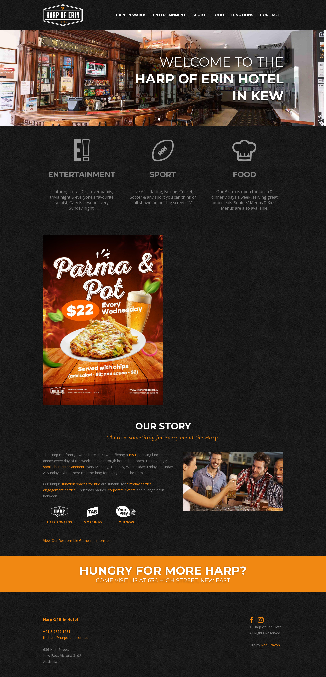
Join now (126, 515)
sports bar (51, 466)
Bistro (134, 454)
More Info (93, 515)
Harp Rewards (131, 15)
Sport (199, 15)
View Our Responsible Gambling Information (79, 540)
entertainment (72, 466)
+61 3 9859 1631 (56, 631)
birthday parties (139, 484)
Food (218, 15)
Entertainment (169, 15)
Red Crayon (270, 645)
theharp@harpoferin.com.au (65, 637)
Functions (242, 15)
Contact (270, 15)
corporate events (122, 490)
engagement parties (59, 490)
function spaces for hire (81, 484)
